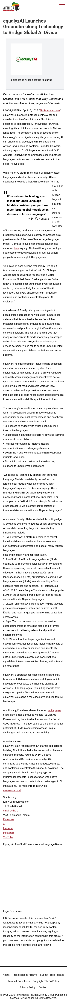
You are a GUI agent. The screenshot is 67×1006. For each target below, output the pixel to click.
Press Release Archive (25, 974)
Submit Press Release (52, 974)
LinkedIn (8, 828)
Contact (43, 987)
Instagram (9, 832)
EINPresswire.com (50, 110)
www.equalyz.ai (12, 790)
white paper (54, 710)
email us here (10, 810)
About (6, 974)
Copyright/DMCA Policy (46, 981)
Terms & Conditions (19, 981)
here (16, 248)
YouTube (8, 837)
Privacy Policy (27, 987)
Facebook (8, 819)
